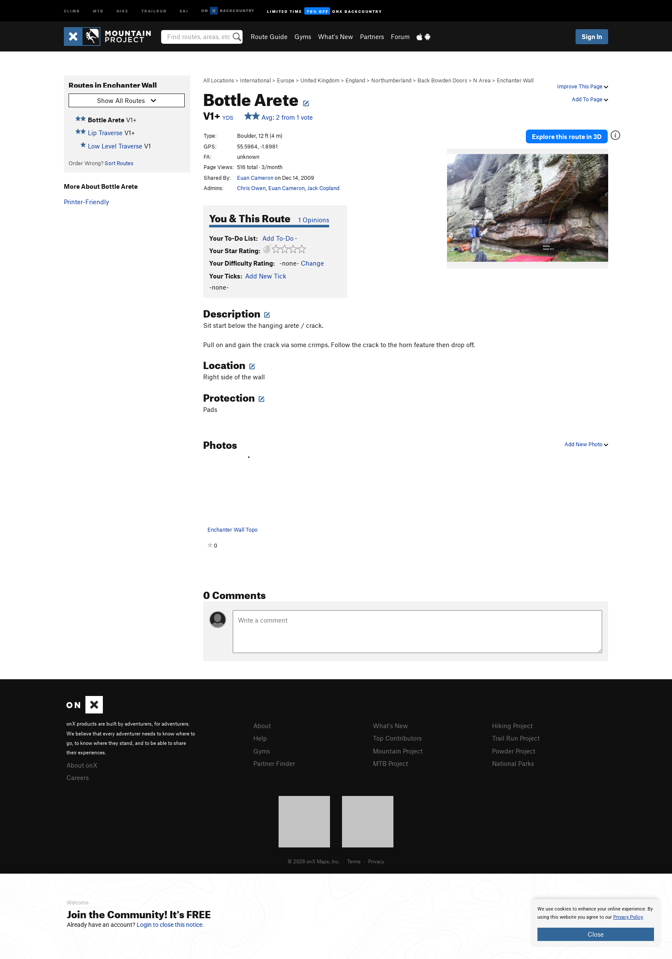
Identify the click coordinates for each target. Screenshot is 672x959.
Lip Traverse (105, 132)
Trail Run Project (516, 738)
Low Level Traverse (115, 146)
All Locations (218, 80)
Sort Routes (119, 163)
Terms (354, 861)
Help (260, 738)
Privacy (376, 861)
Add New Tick (265, 276)
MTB (98, 10)
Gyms (302, 36)
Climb (72, 10)
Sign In (592, 36)
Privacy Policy (628, 917)
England (355, 80)
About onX (81, 765)
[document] (595, 923)
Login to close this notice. (170, 924)
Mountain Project (398, 751)
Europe (285, 80)
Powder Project (513, 751)
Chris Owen (251, 188)
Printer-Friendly (86, 202)
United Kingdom (319, 80)
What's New (335, 36)
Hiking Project (512, 725)
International (255, 80)
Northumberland (391, 80)
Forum (400, 36)
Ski (184, 10)
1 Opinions (313, 220)
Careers (77, 777)
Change (312, 263)
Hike (123, 10)
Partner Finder (274, 763)
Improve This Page (582, 86)
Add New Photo (586, 444)
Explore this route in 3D (567, 136)
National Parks (513, 763)
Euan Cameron (255, 177)
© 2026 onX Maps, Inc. (314, 861)
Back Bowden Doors (442, 80)
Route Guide (269, 36)
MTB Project (390, 763)
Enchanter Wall (515, 80)
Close (596, 934)
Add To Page (590, 99)
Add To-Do (278, 238)
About (262, 725)
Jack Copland (323, 188)
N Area (482, 80)
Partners (372, 36)
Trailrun (154, 10)
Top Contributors (397, 738)
